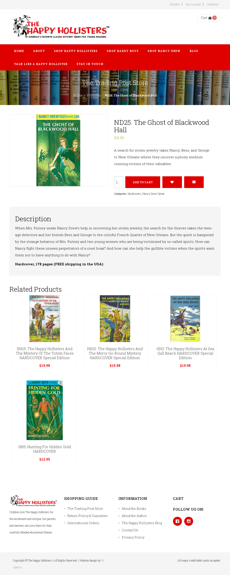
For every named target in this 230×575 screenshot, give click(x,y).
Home (78, 95)
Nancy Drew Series (153, 193)
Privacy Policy (133, 537)
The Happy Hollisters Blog (142, 523)
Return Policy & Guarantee (87, 516)
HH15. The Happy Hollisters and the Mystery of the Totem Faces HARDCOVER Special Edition (45, 353)
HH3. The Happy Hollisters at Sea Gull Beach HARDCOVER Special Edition (185, 353)
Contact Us (130, 530)
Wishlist (175, 4)
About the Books (134, 508)
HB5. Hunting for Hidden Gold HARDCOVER (44, 449)
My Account (193, 4)
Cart (206, 18)
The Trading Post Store (85, 508)
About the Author (134, 516)
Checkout (212, 4)
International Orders (83, 523)
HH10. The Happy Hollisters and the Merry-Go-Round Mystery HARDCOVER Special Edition (115, 353)
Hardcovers (134, 193)
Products (94, 95)
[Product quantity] (118, 182)
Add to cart (143, 182)
